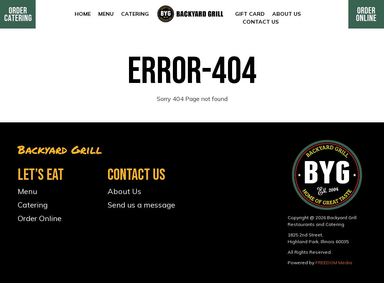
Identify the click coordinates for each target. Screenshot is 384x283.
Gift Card (250, 14)
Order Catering (18, 14)
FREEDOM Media (333, 262)
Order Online (366, 14)
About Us (286, 14)
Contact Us (261, 21)
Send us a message (141, 204)
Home (83, 14)
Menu (106, 14)
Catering (135, 14)
